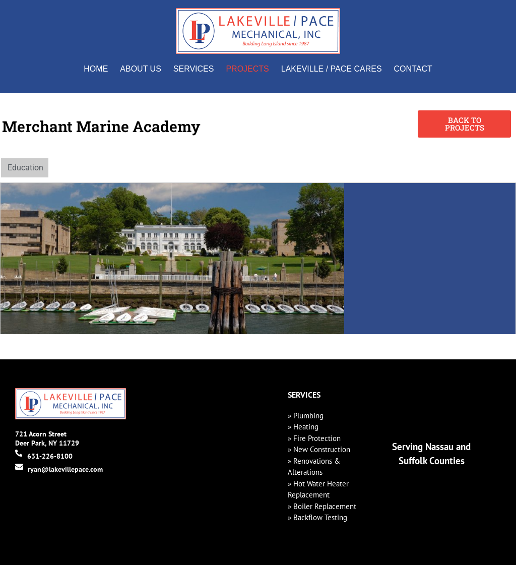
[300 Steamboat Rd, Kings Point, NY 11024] (429, 258)
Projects (247, 69)
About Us (140, 69)
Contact (413, 69)
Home (96, 69)
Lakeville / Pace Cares (331, 69)
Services (193, 69)
